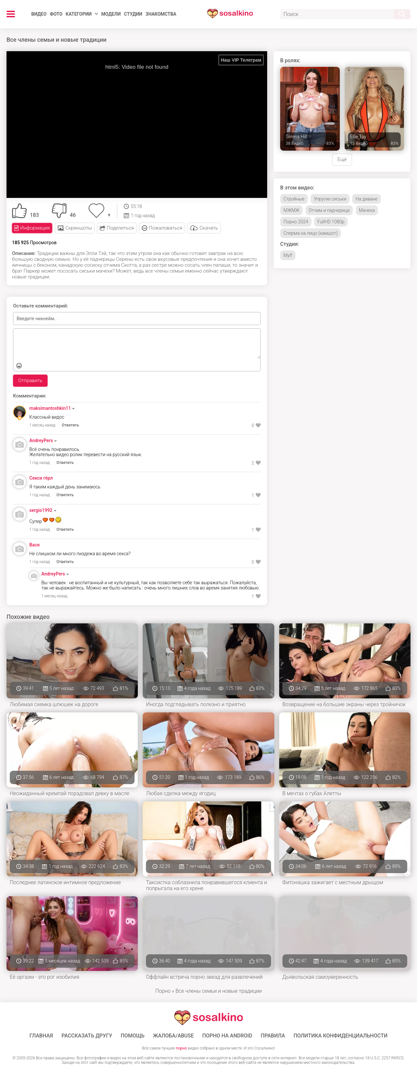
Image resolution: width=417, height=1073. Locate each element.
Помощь (132, 1036)
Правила (273, 1036)
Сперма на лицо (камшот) (310, 233)
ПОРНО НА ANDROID (227, 1036)
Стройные (294, 198)
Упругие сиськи (330, 198)
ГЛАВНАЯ (41, 1036)
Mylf (287, 255)
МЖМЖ (291, 210)
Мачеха (367, 210)
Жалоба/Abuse (173, 1036)
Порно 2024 (295, 221)
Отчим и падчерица (329, 210)
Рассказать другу (87, 1036)
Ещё (342, 159)
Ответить (70, 425)
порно (181, 1048)
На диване (366, 198)
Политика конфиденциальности (341, 1036)
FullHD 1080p (330, 221)
